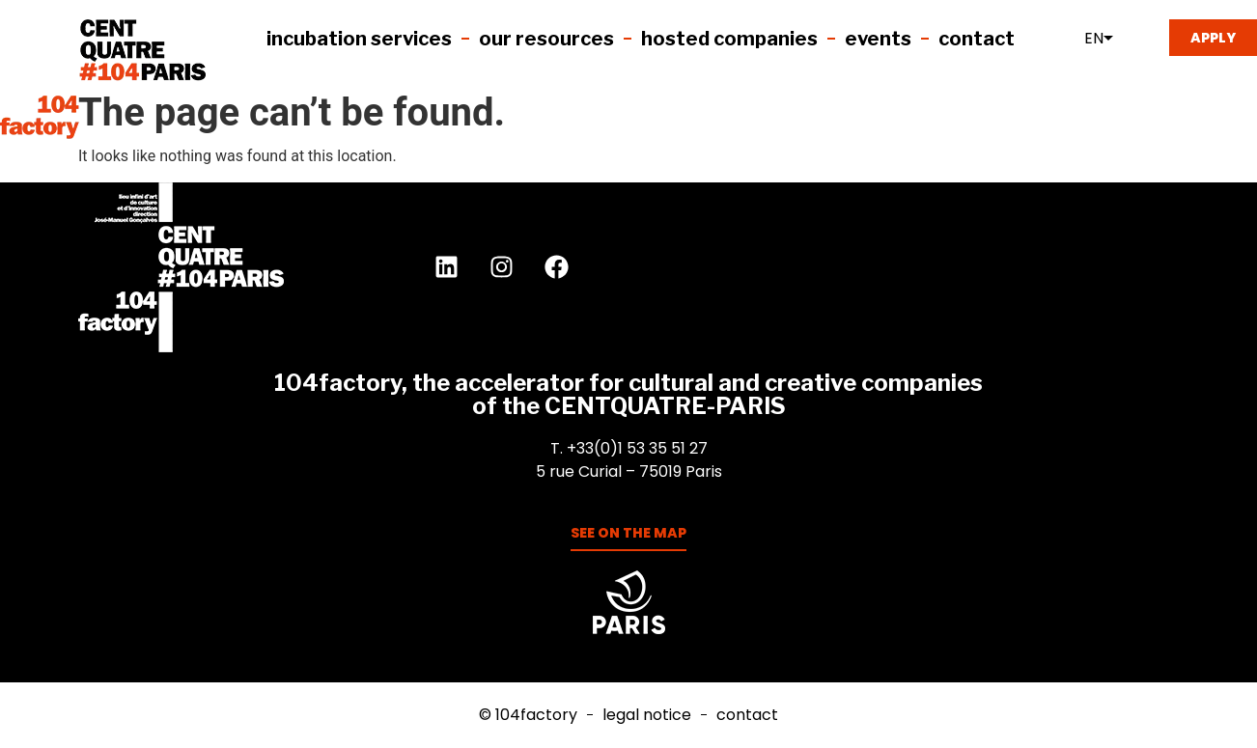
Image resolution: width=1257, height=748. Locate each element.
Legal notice (646, 715)
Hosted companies (729, 38)
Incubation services (359, 38)
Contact (976, 38)
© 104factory (528, 715)
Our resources (546, 38)
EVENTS (878, 38)
